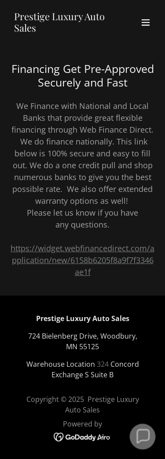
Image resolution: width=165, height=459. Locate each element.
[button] (145, 22)
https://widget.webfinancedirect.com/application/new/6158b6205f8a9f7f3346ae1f (82, 260)
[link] (61, 28)
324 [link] (103, 364)
